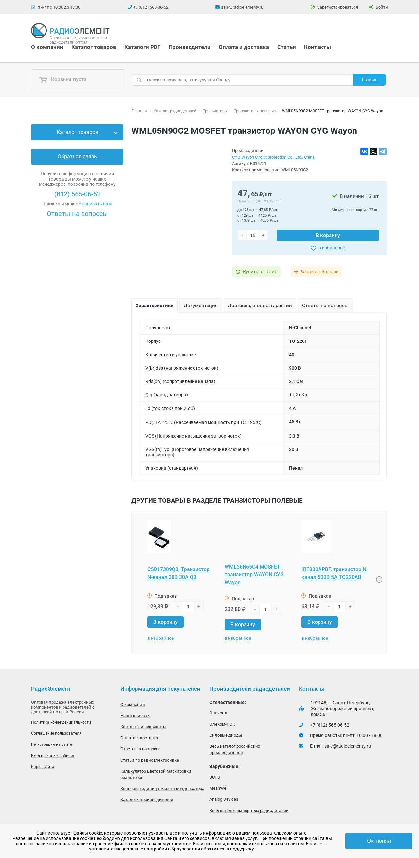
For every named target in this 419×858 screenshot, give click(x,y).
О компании (47, 47)
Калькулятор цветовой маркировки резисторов (155, 774)
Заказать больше (320, 271)
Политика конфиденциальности (61, 722)
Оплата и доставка (244, 47)
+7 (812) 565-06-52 (150, 7)
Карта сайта (42, 766)
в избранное (332, 247)
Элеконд (218, 712)
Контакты (317, 47)
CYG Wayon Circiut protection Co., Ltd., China (273, 157)
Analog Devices (224, 799)
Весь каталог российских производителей (235, 749)
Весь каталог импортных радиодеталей (249, 810)
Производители (189, 47)
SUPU (215, 777)
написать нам (97, 203)
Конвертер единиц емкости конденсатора (162, 788)
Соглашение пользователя (56, 733)
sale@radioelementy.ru (242, 7)
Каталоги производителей (146, 799)
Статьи (286, 47)
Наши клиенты (135, 715)
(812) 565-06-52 (77, 194)
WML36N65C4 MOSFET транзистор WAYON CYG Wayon (254, 575)
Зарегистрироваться (334, 7)
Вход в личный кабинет (53, 755)
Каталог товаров (93, 47)
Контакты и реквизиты (143, 726)
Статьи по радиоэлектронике (149, 760)
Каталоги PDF (142, 47)
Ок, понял (379, 841)
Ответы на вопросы (77, 214)
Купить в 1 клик (260, 271)
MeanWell (219, 788)
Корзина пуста (63, 79)
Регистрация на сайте (51, 744)
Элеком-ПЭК (222, 724)
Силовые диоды (226, 735)
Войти (378, 7)
